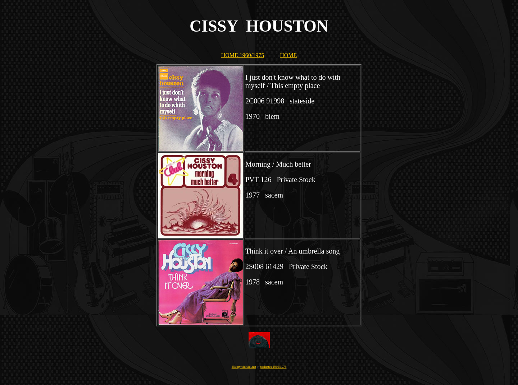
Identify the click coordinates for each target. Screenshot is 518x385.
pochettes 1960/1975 (273, 366)
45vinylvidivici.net (244, 366)
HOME (288, 55)
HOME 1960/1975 (242, 55)
